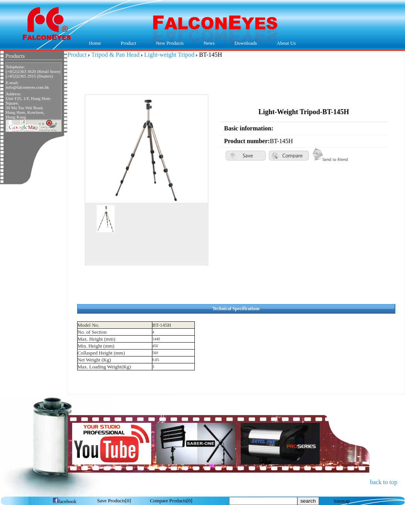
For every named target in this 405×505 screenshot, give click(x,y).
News (207, 44)
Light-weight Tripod (169, 54)
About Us (284, 44)
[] (114, 500)
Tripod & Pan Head (115, 54)
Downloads (243, 44)
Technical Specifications (236, 308)
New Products (170, 43)
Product (126, 44)
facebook (64, 501)
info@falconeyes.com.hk (27, 87)
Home (95, 43)
